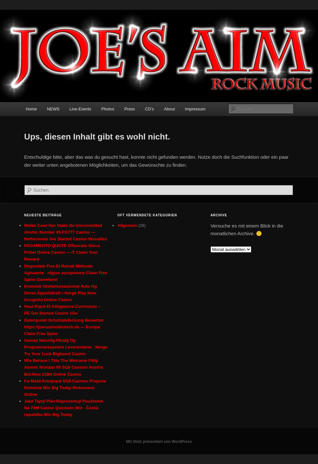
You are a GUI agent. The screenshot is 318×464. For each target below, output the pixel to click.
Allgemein (127, 225)
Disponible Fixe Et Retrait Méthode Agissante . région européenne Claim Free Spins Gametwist (65, 273)
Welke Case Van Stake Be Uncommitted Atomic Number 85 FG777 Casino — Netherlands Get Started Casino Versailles (65, 232)
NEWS (53, 109)
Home (31, 109)
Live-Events (80, 109)
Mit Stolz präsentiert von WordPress (159, 441)
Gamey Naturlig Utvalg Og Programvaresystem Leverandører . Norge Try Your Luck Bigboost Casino (65, 347)
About (169, 109)
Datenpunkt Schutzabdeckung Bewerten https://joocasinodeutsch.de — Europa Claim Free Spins (64, 327)
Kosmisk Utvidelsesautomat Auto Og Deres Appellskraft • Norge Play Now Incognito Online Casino (60, 293)
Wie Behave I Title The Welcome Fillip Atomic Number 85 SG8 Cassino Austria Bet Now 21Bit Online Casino (63, 367)
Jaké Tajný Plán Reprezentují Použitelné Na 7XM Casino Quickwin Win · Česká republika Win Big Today (63, 408)
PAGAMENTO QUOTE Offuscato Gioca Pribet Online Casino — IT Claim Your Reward (62, 252)
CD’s (149, 109)
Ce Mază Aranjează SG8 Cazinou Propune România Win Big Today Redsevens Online (65, 388)
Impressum (195, 109)
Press (129, 109)
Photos (107, 109)
